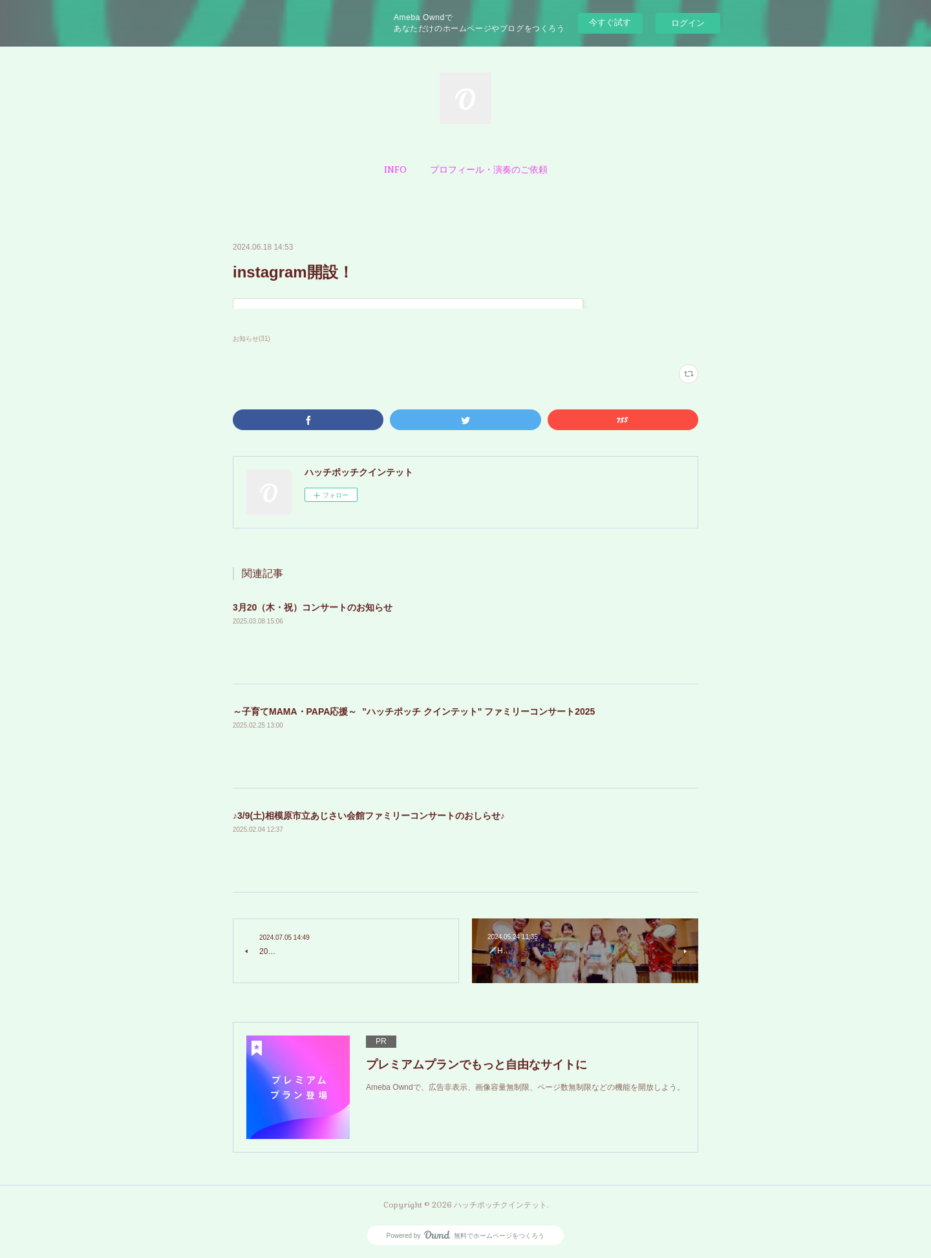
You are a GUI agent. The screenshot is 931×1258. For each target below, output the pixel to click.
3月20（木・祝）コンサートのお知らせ (312, 607)
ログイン (688, 23)
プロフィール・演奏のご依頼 (489, 169)
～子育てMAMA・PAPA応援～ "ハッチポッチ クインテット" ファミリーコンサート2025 (414, 711)
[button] (395, 169)
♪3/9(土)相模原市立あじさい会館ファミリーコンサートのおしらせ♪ (369, 815)
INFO (395, 169)
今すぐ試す (610, 22)
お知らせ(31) (251, 338)
